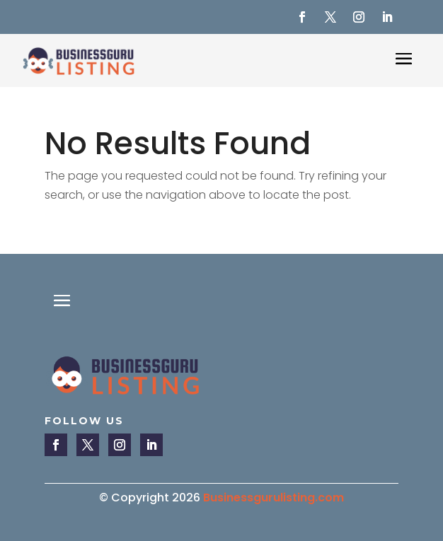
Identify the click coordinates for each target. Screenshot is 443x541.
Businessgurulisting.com (273, 497)
